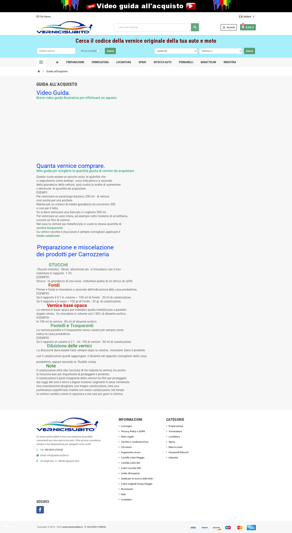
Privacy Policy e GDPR (133, 431)
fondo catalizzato (48, 236)
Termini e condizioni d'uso (135, 441)
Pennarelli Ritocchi (178, 452)
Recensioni (127, 489)
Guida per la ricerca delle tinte (137, 478)
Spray (142, 62)
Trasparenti (81, 325)
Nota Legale (127, 436)
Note (123, 494)
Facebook (40, 510)
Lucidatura (123, 62)
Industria (230, 62)
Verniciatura (100, 62)
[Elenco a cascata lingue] (247, 16)
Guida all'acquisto (130, 473)
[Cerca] (157, 27)
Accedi (229, 27)
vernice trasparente (49, 228)
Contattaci (126, 499)
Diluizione (57, 345)
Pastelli (58, 325)
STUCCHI (58, 265)
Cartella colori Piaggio (132, 457)
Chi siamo (126, 447)
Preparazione (75, 62)
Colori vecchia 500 (131, 468)
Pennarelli (186, 62)
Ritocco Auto (162, 62)
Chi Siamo (43, 16)
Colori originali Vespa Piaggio (136, 483)
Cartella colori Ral (130, 462)
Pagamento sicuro (130, 452)
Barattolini (208, 62)
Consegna (126, 426)
